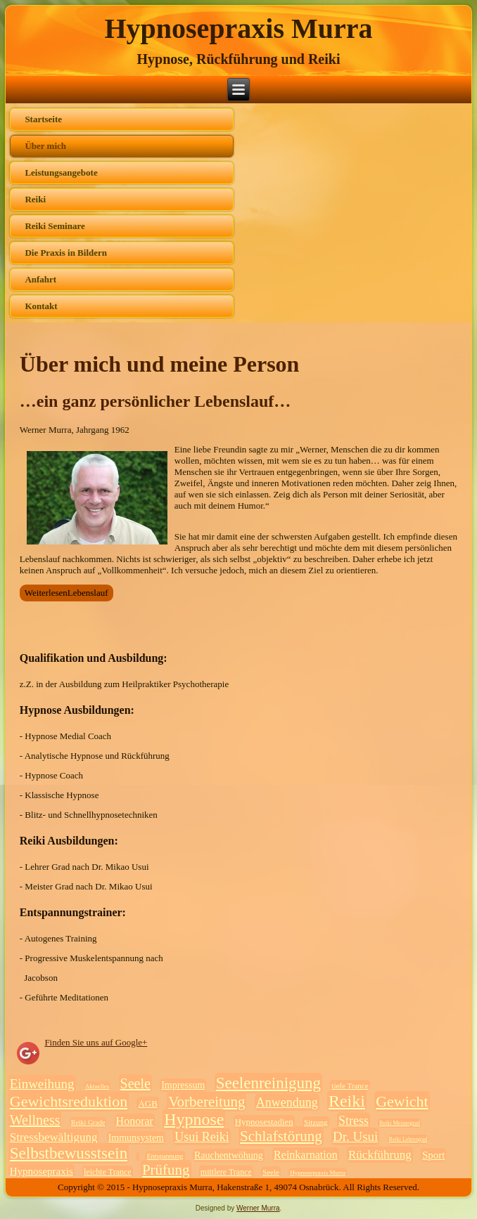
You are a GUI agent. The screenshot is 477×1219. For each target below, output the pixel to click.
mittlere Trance (226, 1172)
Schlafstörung (281, 1136)
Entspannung (164, 1156)
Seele (135, 1083)
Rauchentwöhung (228, 1155)
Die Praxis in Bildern (66, 252)
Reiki (35, 199)
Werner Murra (258, 1208)
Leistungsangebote (61, 172)
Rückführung (380, 1154)
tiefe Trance (349, 1085)
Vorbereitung (206, 1101)
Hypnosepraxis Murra (238, 28)
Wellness (35, 1120)
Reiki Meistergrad (399, 1123)
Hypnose (194, 1119)
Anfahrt (40, 279)
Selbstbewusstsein (68, 1153)
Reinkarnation (306, 1155)
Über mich (45, 146)
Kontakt (41, 306)
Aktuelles (97, 1086)
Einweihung (42, 1083)
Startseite (43, 119)
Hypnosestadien (264, 1121)
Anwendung (287, 1102)
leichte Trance (108, 1172)
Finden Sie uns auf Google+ (95, 1042)
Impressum (183, 1085)
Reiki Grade (88, 1122)
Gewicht (402, 1101)
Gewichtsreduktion (68, 1101)
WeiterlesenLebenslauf (66, 592)
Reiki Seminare (54, 226)
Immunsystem (136, 1138)
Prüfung (166, 1169)
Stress (353, 1121)
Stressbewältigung (54, 1137)
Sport (433, 1155)
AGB (147, 1103)
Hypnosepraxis (41, 1171)
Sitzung (316, 1122)
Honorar (134, 1121)
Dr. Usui (355, 1136)
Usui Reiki (201, 1137)
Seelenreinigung (268, 1083)
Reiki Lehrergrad (408, 1139)
